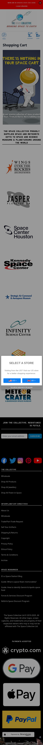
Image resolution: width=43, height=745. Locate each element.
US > (12, 381)
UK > (31, 381)
